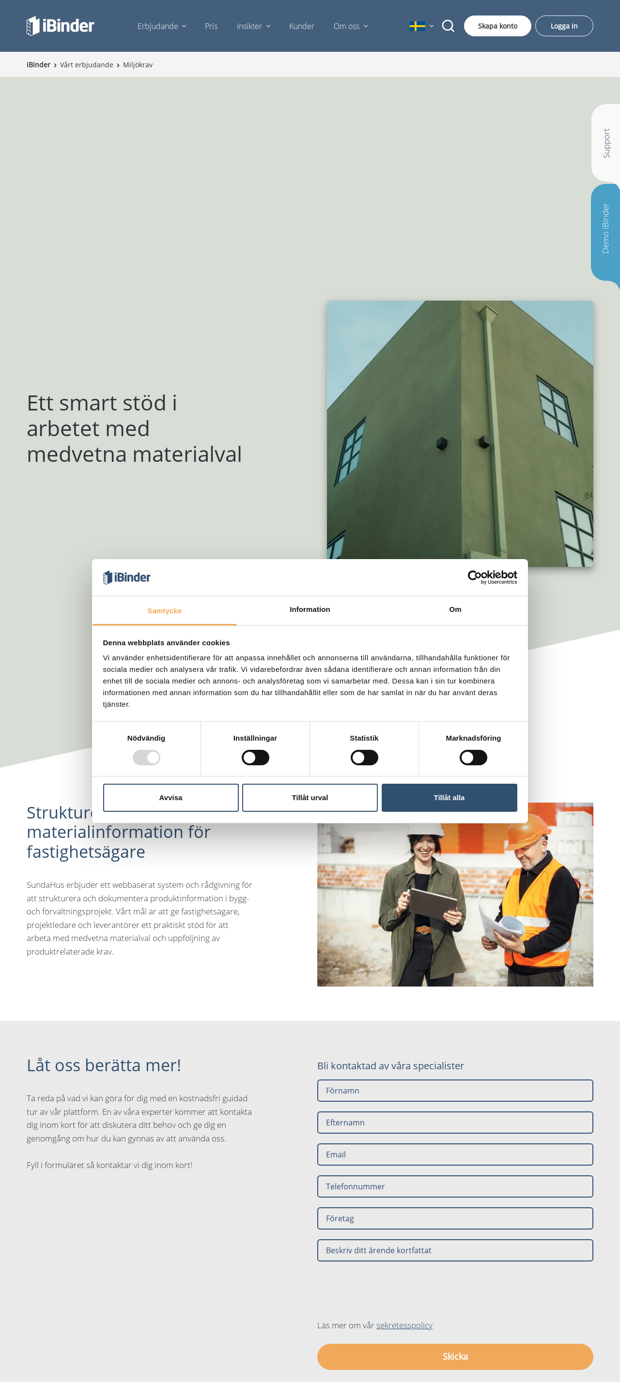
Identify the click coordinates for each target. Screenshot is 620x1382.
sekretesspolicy (404, 1325)
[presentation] (391, 1290)
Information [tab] (310, 609)
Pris (211, 26)
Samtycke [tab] (165, 611)
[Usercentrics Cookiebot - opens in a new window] (475, 577)
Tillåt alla (449, 797)
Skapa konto (497, 25)
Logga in (564, 25)
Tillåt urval (310, 797)
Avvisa (171, 797)
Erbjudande (158, 26)
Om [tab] (455, 609)
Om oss (346, 26)
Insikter (249, 26)
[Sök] (448, 26)
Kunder (301, 26)
